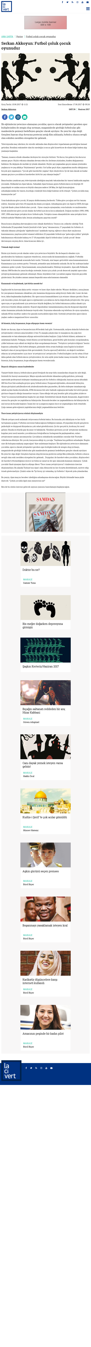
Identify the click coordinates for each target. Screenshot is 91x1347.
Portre (19, 36)
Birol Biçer (28, 884)
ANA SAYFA (7, 36)
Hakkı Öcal (28, 776)
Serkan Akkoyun (8, 109)
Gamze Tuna (29, 583)
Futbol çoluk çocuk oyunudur (41, 36)
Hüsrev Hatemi (30, 830)
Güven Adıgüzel (31, 722)
